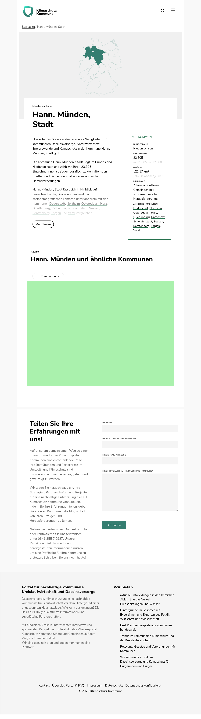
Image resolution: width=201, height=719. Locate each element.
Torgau (56, 213)
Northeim (73, 203)
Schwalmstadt (77, 208)
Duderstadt (57, 203)
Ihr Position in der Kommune (119, 443)
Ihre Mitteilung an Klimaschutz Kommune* (127, 475)
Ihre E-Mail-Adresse (114, 459)
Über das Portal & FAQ (68, 690)
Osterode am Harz (94, 203)
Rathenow (59, 208)
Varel (72, 213)
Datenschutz (114, 690)
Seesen (94, 208)
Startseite (28, 27)
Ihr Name (107, 426)
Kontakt (44, 690)
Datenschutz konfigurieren (143, 690)
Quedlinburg (41, 208)
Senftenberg (41, 213)
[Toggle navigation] (173, 10)
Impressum (94, 690)
